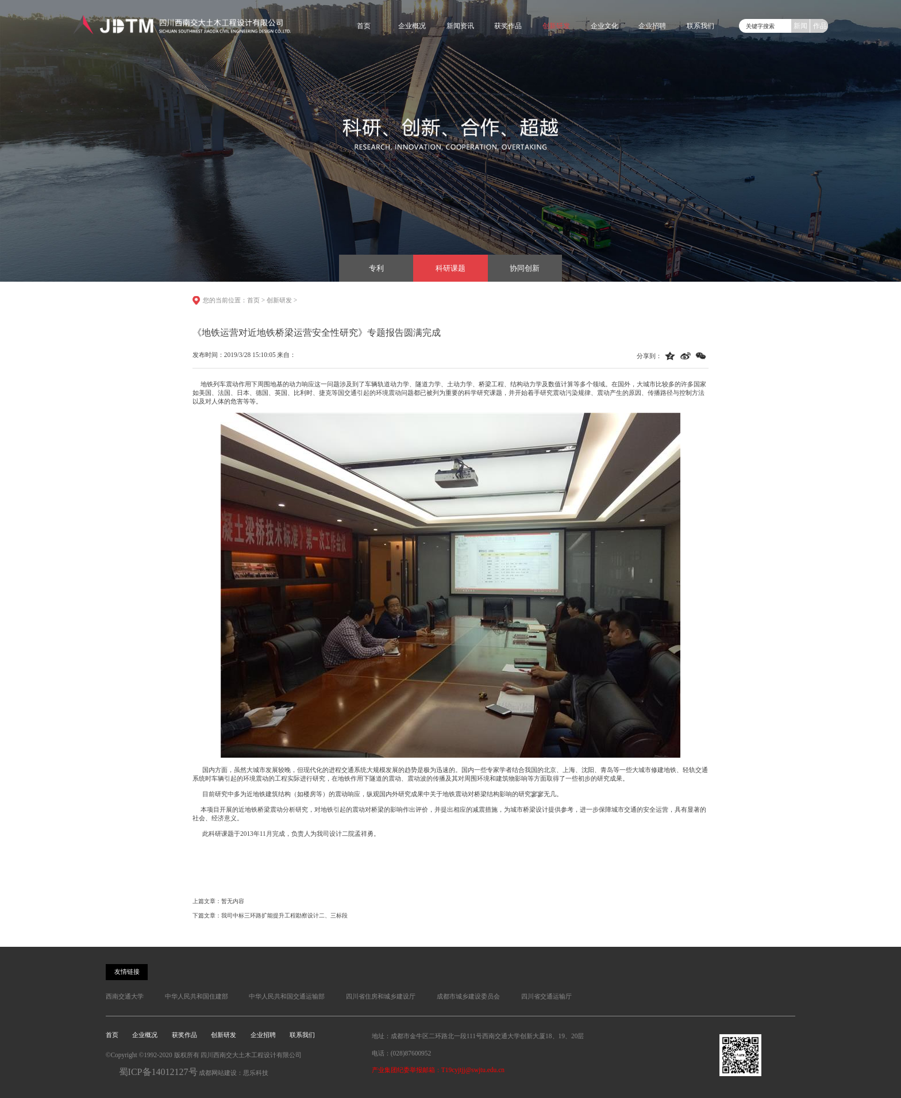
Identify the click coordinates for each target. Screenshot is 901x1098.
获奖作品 (508, 26)
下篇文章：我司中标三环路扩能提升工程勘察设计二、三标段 (270, 915)
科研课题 (450, 268)
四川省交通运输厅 (546, 996)
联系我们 (700, 26)
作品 (820, 26)
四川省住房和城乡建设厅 (380, 996)
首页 (364, 26)
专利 (376, 268)
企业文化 (604, 26)
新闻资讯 (460, 26)
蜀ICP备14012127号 (158, 1072)
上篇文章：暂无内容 (218, 901)
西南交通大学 (125, 996)
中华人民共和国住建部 (196, 996)
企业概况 (412, 26)
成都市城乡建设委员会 (468, 996)
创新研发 (556, 26)
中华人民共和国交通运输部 (287, 996)
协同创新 (525, 268)
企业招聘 (652, 26)
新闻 (800, 26)
